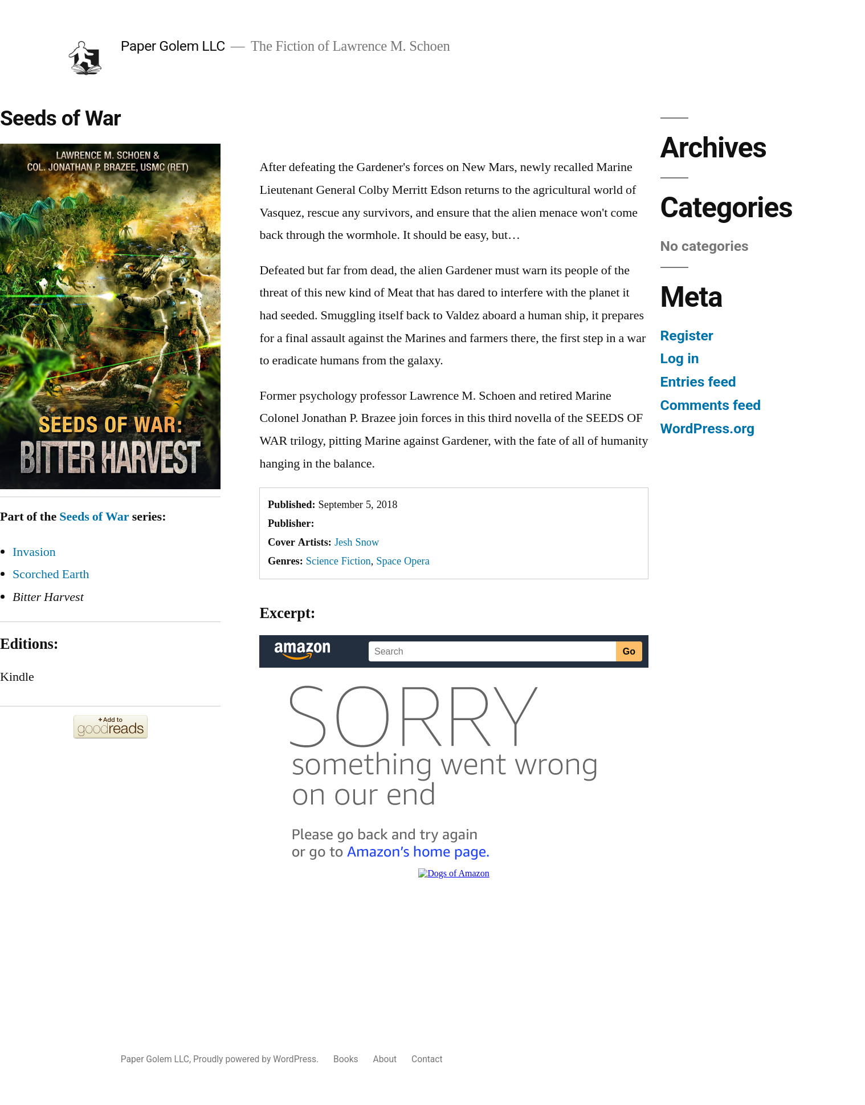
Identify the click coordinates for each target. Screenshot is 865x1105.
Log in (679, 358)
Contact (427, 1059)
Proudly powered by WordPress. (257, 1059)
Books (345, 1059)
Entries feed (698, 381)
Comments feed (710, 405)
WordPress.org (707, 428)
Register (686, 335)
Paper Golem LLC (173, 46)
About (385, 1059)
